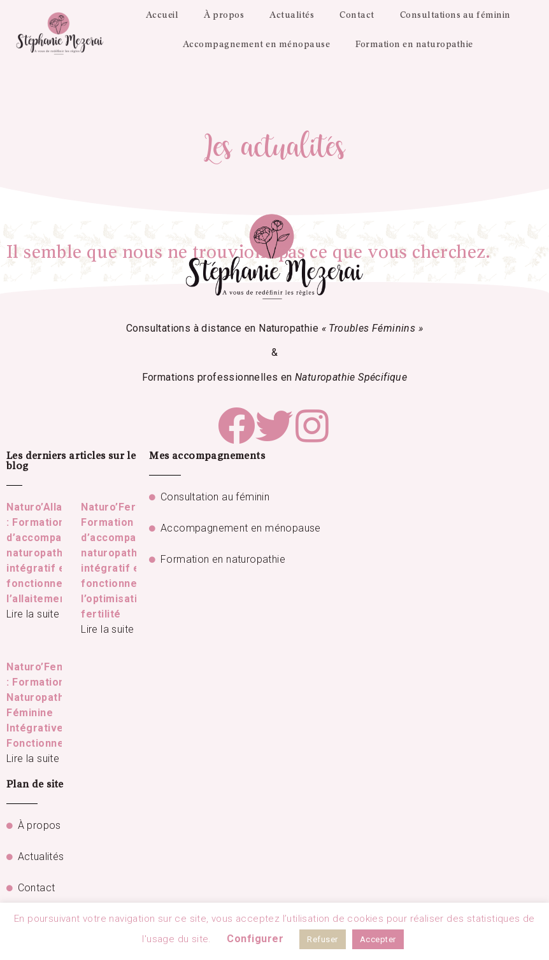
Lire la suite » (36, 614)
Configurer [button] (255, 939)
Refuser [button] (322, 939)
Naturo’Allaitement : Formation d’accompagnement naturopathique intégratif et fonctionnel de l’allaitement (56, 553)
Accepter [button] (378, 939)
